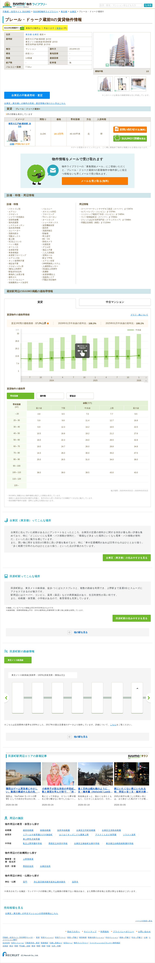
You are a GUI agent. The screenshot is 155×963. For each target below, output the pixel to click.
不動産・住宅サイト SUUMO (16, 11)
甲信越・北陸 (24, 946)
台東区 (73, 11)
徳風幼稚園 (45, 830)
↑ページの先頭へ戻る (143, 921)
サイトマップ (90, 931)
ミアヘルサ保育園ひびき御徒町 (38, 835)
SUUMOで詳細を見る (130, 138)
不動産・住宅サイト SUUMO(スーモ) (18, 937)
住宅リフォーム (17, 943)
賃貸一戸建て (72, 937)
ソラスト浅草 (129, 835)
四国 (43, 946)
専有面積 (14, 396)
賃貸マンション (47, 937)
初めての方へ (73, 931)
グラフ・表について (139, 315)
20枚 (12, 144)
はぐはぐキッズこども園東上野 (74, 835)
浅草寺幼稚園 (63, 830)
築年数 (43, 396)
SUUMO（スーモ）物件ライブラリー (25, 5)
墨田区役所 (28, 866)
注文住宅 (6, 943)
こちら (113, 725)
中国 (48, 946)
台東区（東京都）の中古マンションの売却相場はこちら (31, 913)
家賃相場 (82, 937)
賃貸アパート (60, 937)
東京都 (64, 11)
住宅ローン (67, 943)
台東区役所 (45, 866)
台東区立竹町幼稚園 (85, 830)
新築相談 (44, 943)
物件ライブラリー (81, 943)
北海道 (5, 946)
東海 (33, 946)
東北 (11, 946)
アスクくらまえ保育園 (105, 835)
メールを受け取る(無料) (95, 181)
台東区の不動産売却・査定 (27, 95)
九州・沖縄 (56, 946)
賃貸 (58, 28)
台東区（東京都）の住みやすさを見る (127, 557)
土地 (145, 937)
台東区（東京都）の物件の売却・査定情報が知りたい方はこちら (35, 103)
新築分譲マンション (96, 937)
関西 (38, 946)
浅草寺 (75, 882)
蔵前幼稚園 (28, 830)
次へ (148, 698)
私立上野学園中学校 (32, 843)
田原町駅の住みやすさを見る (132, 618)
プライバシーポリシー (123, 931)
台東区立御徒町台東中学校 (86, 843)
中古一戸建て (137, 937)
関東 (16, 946)
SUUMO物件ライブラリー (45, 11)
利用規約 (104, 931)
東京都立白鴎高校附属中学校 (120, 843)
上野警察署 (28, 859)
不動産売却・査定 (32, 943)
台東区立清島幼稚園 (111, 830)
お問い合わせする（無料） (130, 129)
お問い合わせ (144, 931)
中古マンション (112, 937)
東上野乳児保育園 (31, 839)
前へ (6, 698)
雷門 (25, 882)
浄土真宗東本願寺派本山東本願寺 (49, 882)
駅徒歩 (73, 396)
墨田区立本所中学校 (58, 843)
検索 (149, 5)
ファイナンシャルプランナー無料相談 (105, 943)
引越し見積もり (55, 943)
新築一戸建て (125, 937)
